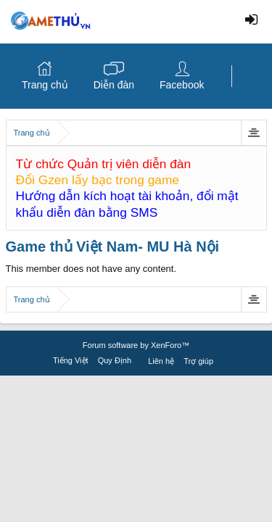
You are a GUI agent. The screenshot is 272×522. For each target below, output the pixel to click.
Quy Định (114, 360)
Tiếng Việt (70, 360)
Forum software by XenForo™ (136, 345)
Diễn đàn (114, 85)
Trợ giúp (198, 361)
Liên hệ (161, 361)
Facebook (182, 85)
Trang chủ (45, 85)
